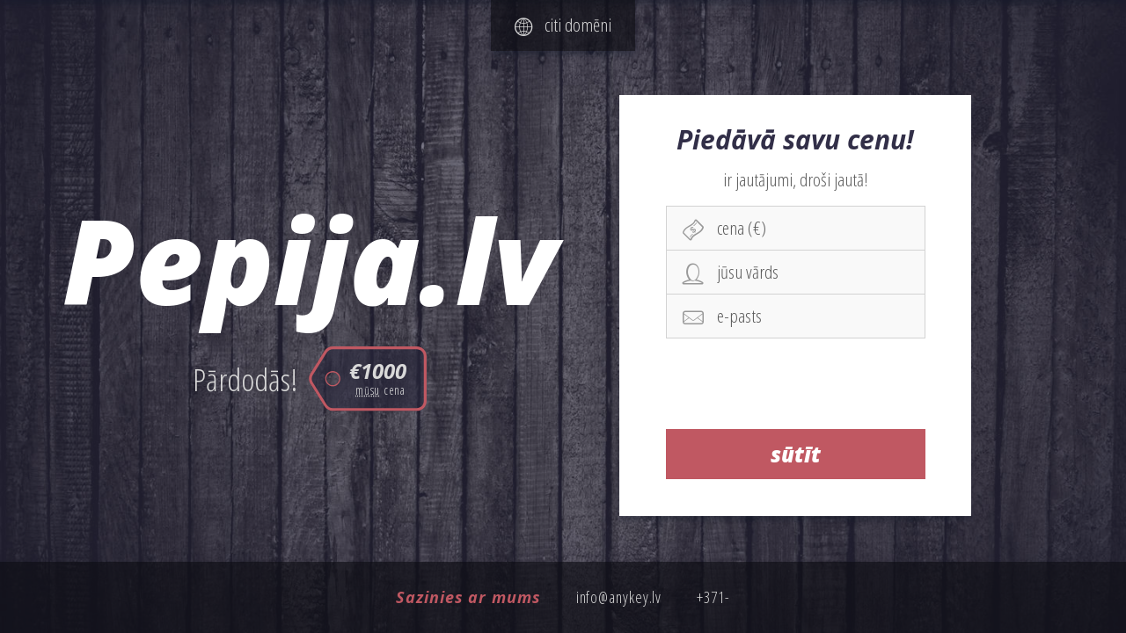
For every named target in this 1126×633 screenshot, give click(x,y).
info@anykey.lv (619, 597)
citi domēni (563, 24)
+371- (713, 597)
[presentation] (796, 383)
